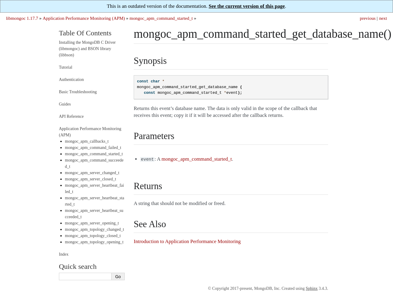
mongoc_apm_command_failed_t (93, 147)
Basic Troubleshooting (78, 92)
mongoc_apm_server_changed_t (92, 173)
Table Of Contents (85, 33)
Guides (65, 104)
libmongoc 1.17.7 (22, 18)
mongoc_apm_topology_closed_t (93, 235)
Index (63, 254)
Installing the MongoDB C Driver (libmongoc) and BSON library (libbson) (87, 48)
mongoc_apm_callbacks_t (87, 141)
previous (368, 18)
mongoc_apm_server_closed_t (90, 179)
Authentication (71, 79)
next (383, 18)
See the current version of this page (247, 6)
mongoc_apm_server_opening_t (92, 223)
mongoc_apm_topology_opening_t (94, 242)
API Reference (71, 116)
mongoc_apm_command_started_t (161, 18)
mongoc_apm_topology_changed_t (94, 229)
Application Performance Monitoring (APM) (84, 18)
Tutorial (65, 67)
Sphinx (312, 288)
